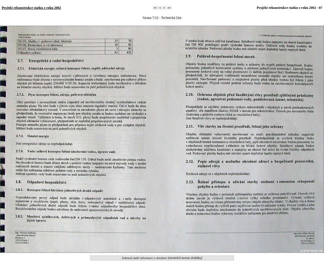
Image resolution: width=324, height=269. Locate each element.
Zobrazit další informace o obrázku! (162, 258)
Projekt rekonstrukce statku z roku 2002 (31, 8)
